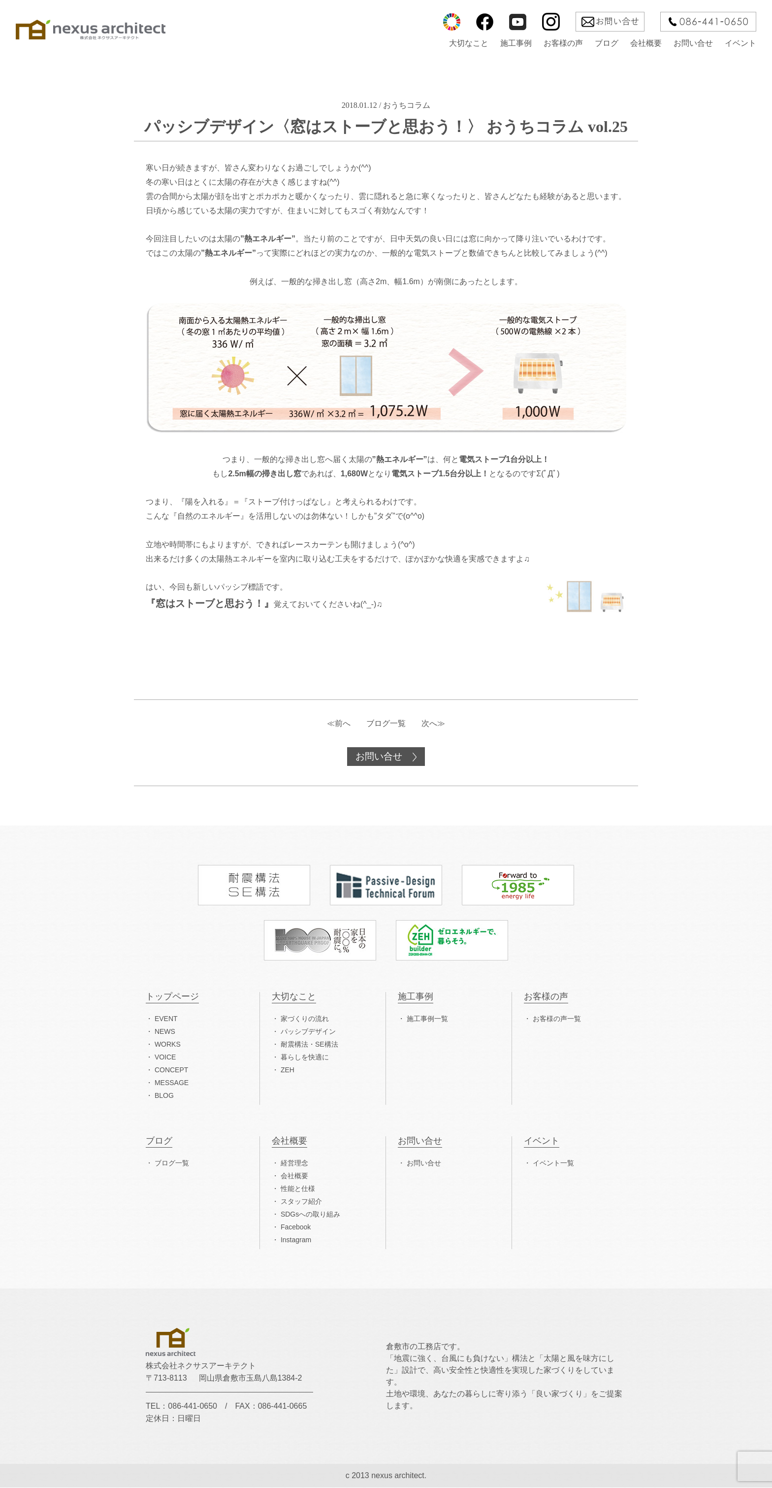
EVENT (166, 1019)
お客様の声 (563, 43)
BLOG (164, 1096)
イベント (740, 43)
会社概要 (646, 43)
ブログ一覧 (386, 723)
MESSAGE (172, 1083)
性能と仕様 (298, 1189)
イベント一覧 (553, 1163)
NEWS (165, 1032)
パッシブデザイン (308, 1032)
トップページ (172, 997)
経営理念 (294, 1163)
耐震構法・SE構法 (309, 1045)
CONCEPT (171, 1070)
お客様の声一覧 (557, 1019)
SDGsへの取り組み (310, 1215)
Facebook (296, 1227)
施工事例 (516, 43)
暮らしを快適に (305, 1057)
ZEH (287, 1070)
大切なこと (468, 43)
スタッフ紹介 (301, 1202)
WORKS (168, 1045)
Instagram (296, 1240)
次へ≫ (433, 723)
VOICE (165, 1057)
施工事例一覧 (427, 1019)
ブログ (606, 43)
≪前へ (339, 723)
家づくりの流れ (305, 1019)
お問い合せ (693, 43)
